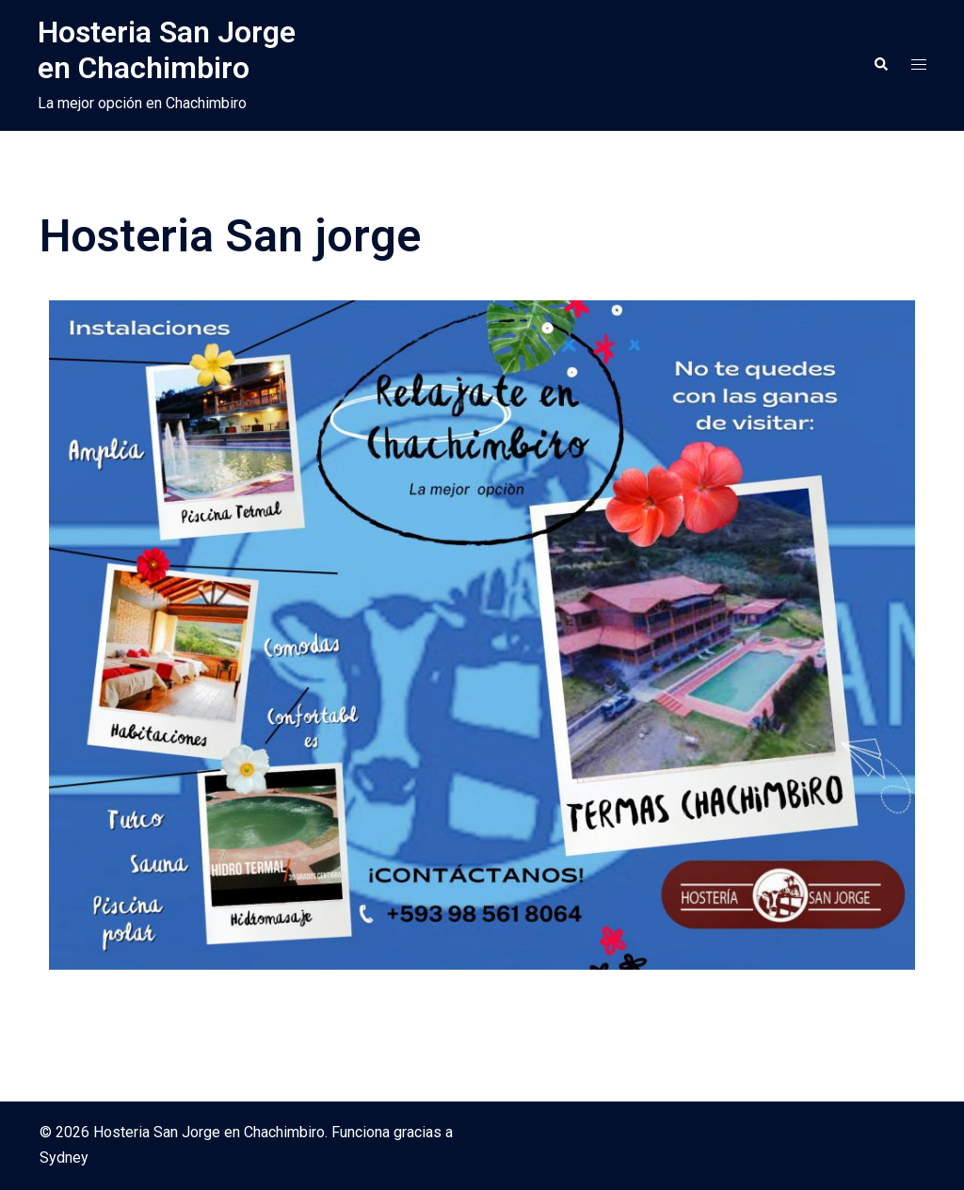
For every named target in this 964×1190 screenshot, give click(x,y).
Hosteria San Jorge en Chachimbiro (167, 50)
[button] (880, 64)
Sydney (64, 1157)
